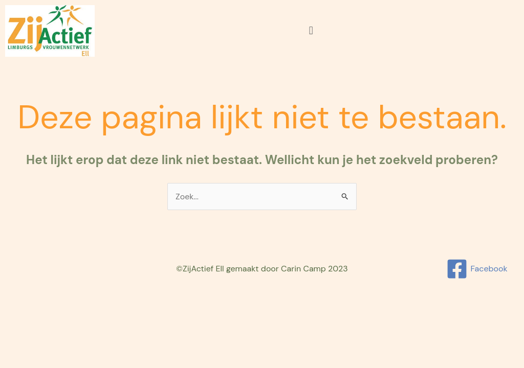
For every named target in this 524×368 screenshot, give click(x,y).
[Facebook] (477, 269)
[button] (311, 30)
